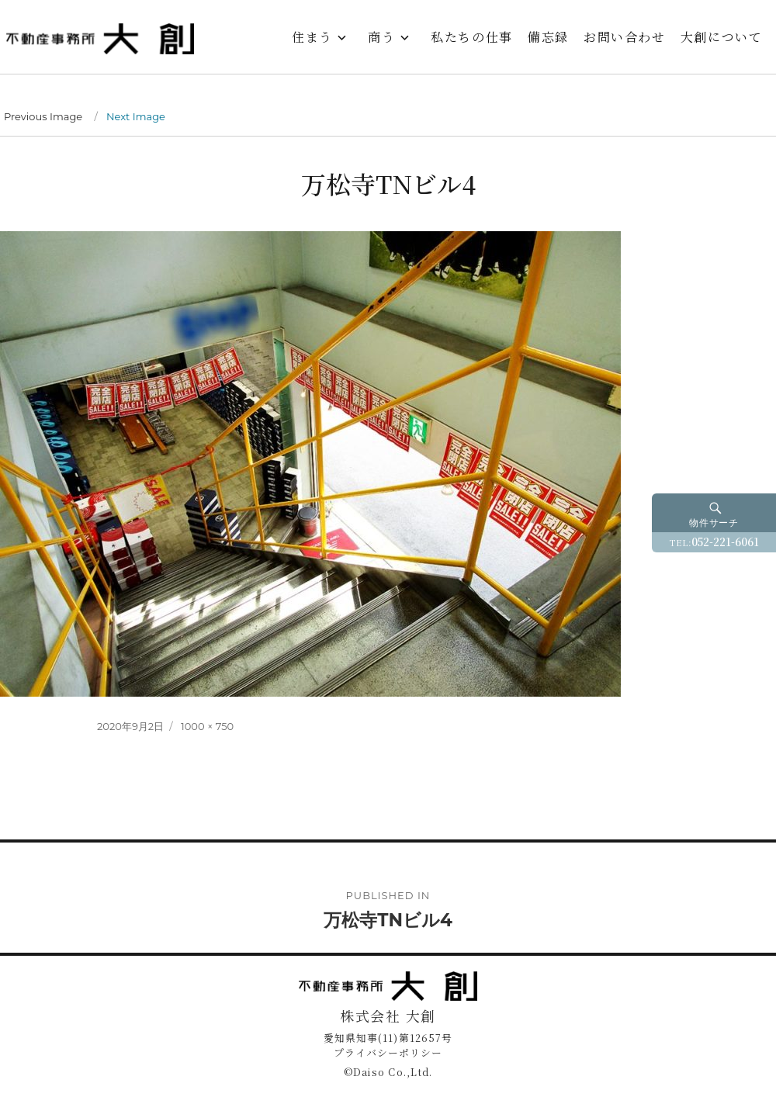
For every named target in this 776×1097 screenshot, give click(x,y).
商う (381, 37)
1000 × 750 (207, 726)
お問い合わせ (625, 37)
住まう (312, 37)
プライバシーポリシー (388, 1052)
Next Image (135, 116)
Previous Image (43, 116)
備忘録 (548, 37)
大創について (722, 37)
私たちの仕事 (472, 37)
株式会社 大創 (387, 1015)
